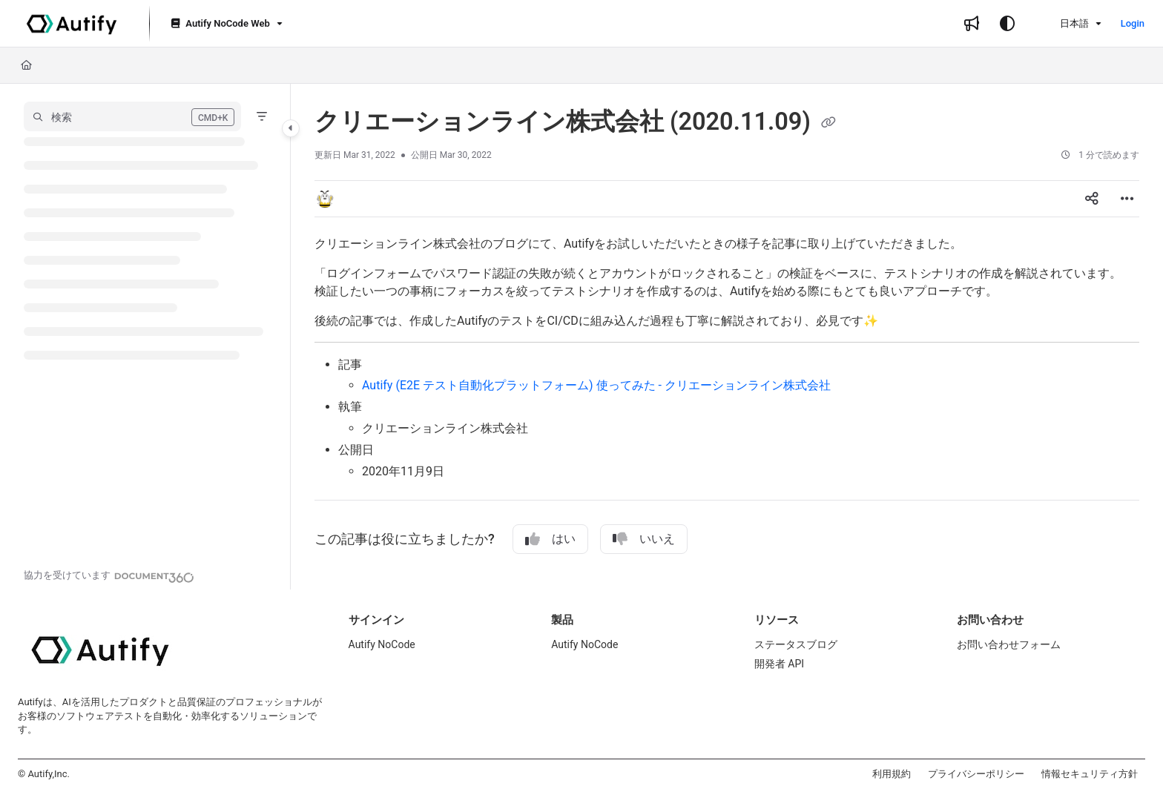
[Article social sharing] (1092, 199)
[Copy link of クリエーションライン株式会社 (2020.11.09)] (828, 123)
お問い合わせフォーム (1009, 644)
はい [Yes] (550, 539)
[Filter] (262, 116)
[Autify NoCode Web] (225, 24)
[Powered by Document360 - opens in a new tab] (109, 575)
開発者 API (779, 664)
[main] (727, 337)
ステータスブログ (795, 644)
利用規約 (891, 773)
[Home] (26, 65)
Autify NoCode (382, 644)
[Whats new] (972, 24)
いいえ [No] (644, 539)
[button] (132, 116)
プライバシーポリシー (976, 773)
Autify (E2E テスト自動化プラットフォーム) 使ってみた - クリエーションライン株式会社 (596, 385)
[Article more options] (1127, 199)
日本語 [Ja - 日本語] (1064, 23)
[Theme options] (1007, 24)
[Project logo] (71, 24)
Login (1132, 23)
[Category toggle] (291, 128)
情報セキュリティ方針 (1089, 773)
